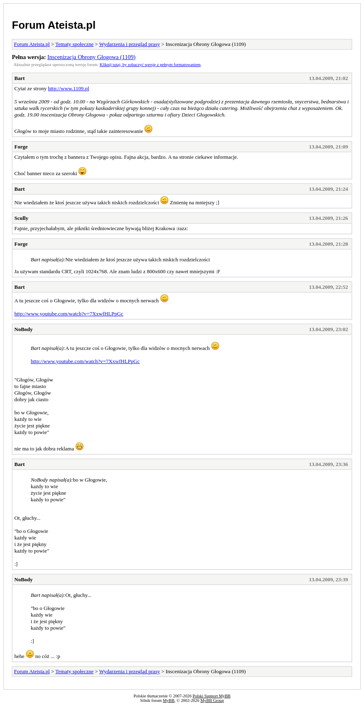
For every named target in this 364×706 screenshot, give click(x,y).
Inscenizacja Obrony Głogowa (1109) (92, 57)
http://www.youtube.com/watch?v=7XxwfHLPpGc (68, 314)
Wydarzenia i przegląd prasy (129, 44)
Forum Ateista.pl (54, 25)
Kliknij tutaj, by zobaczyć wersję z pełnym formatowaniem (150, 64)
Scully (21, 218)
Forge (20, 147)
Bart (19, 78)
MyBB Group (212, 700)
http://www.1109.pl (68, 88)
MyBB (168, 700)
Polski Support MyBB (211, 696)
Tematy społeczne (74, 44)
